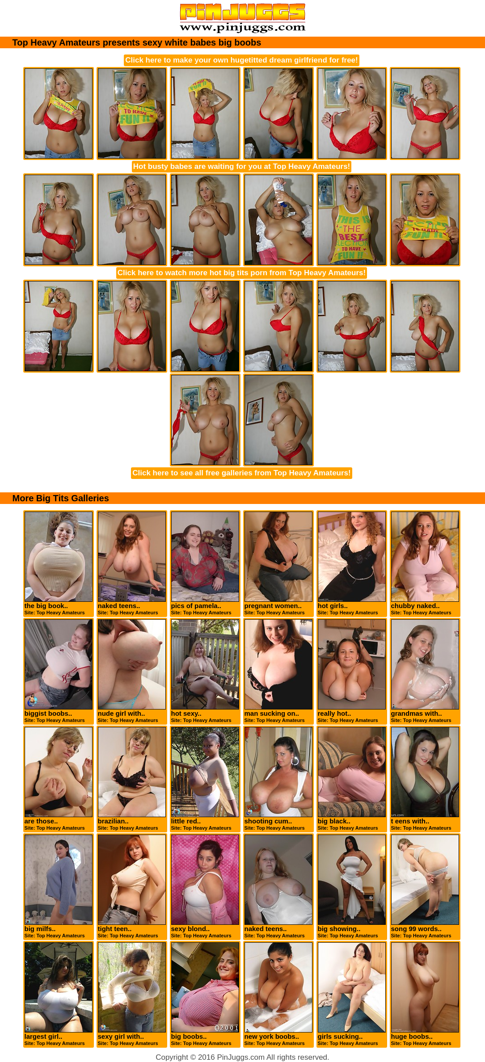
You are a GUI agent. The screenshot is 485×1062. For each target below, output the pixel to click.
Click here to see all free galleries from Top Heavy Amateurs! (241, 473)
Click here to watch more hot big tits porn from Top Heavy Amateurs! (242, 273)
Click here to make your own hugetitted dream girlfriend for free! (241, 60)
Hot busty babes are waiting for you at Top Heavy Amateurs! (241, 166)
